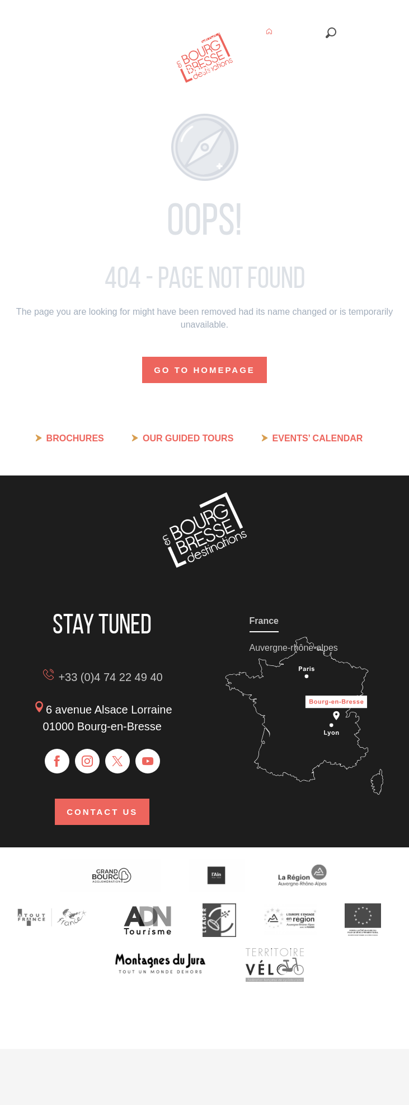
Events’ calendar (317, 438)
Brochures (75, 438)
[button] (331, 33)
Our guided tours (188, 438)
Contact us (102, 812)
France (264, 621)
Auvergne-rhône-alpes (294, 647)
